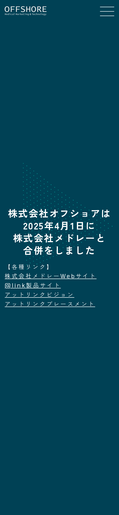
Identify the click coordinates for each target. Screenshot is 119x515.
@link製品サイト (33, 285)
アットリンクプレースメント (50, 303)
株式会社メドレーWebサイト (50, 275)
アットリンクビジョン (39, 294)
